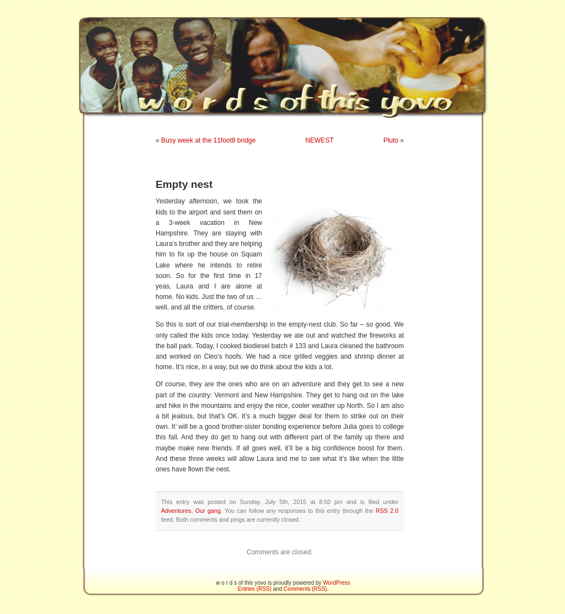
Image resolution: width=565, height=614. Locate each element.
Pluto (390, 140)
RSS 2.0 (387, 510)
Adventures (176, 510)
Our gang (208, 510)
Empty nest (184, 184)
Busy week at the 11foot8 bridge (208, 140)
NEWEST (319, 140)
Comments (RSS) (305, 589)
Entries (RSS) (254, 589)
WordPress (336, 583)
